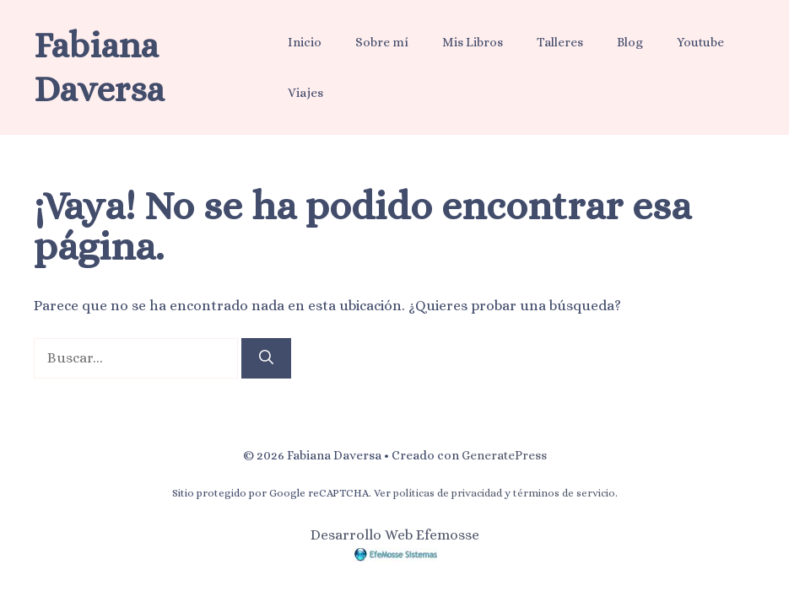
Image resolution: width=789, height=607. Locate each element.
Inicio (305, 42)
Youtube (700, 42)
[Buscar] (266, 358)
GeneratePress (504, 455)
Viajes (305, 92)
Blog (630, 42)
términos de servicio (564, 492)
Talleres (560, 42)
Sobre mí (381, 42)
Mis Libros (472, 42)
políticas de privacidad (447, 492)
